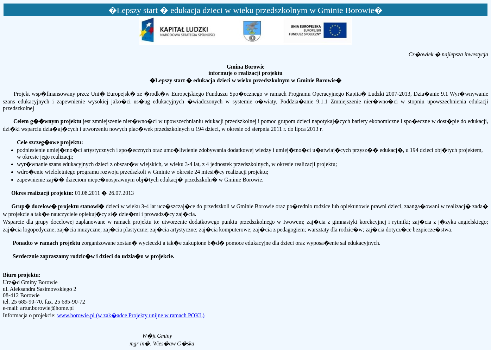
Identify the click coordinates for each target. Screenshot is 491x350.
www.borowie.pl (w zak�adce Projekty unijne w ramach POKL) (130, 315)
